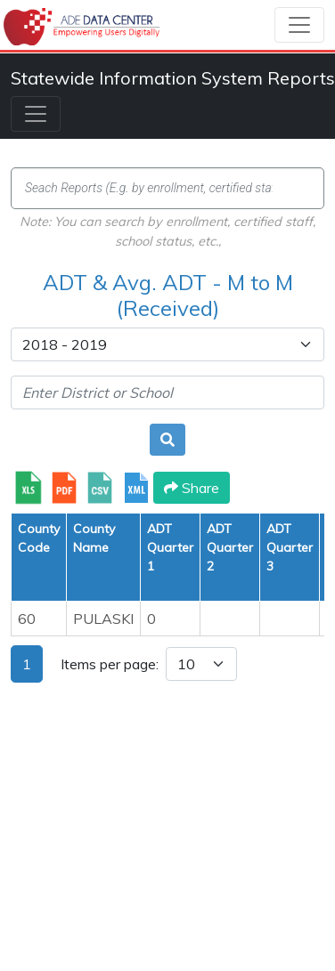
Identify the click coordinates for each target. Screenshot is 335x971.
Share (191, 488)
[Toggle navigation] (299, 25)
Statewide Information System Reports (173, 78)
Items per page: (110, 664)
